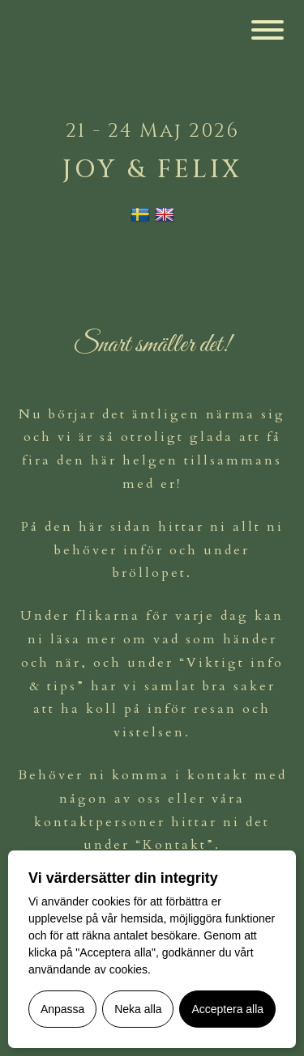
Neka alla (137, 1009)
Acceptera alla (227, 1009)
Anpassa (62, 1009)
